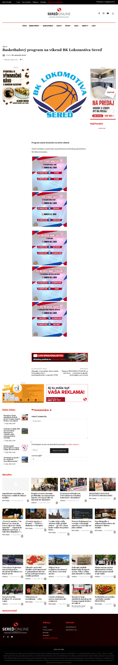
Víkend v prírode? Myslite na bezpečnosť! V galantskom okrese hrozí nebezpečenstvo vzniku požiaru (35, 571)
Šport (5, 47)
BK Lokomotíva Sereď (19, 55)
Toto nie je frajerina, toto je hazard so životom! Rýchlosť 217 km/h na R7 (12, 570)
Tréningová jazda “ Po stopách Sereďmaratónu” (12, 459)
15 (68, 606)
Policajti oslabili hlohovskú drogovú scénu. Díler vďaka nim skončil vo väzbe (81, 570)
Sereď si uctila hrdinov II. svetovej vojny (11, 599)
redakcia (34, 503)
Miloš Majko (6, 501)
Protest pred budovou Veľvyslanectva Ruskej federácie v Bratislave (70, 496)
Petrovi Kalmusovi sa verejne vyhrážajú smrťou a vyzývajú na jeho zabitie (81, 524)
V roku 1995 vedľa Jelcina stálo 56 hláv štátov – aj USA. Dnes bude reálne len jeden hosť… (58, 525)
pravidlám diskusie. (72, 444)
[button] (113, 13)
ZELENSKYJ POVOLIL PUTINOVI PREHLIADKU (101, 495)
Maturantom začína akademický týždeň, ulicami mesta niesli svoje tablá (104, 570)
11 (91, 532)
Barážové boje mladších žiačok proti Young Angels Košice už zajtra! (12, 418)
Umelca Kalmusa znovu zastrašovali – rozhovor (58, 599)
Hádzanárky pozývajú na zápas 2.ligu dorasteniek (11, 448)
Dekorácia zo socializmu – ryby (33, 598)
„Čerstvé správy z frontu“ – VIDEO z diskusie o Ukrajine (34, 523)
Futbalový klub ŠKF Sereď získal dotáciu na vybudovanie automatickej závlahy (12, 433)
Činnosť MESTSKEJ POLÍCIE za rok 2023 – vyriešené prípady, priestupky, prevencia (75, 373)
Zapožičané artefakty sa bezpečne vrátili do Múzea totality (14, 496)
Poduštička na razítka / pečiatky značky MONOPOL (105, 599)
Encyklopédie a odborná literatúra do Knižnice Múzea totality (105, 524)
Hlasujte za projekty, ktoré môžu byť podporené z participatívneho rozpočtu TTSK (45, 373)
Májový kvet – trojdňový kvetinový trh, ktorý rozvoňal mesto (58, 570)
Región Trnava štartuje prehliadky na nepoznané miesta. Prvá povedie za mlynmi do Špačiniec (42, 497)
